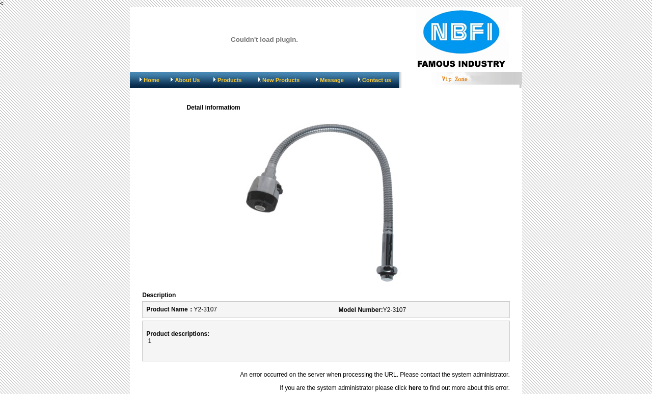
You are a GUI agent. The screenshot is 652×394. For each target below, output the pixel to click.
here (415, 387)
